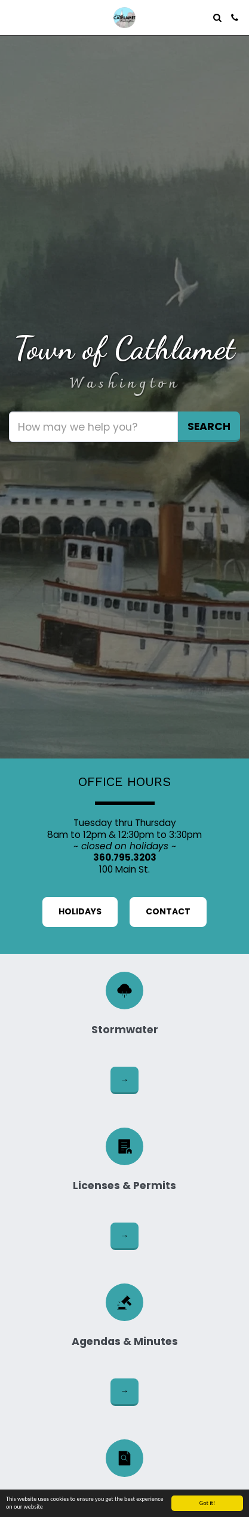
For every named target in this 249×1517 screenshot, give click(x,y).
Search (208, 426)
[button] (13, 17)
